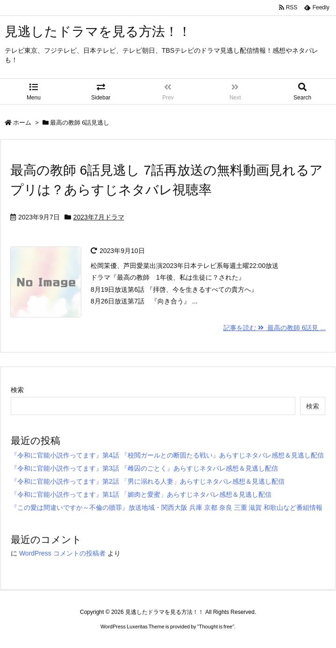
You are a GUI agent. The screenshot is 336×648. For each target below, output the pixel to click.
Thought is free (215, 626)
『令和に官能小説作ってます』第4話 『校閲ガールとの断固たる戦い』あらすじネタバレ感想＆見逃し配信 (167, 455)
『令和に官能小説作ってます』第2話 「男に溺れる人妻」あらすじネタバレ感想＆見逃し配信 (148, 481)
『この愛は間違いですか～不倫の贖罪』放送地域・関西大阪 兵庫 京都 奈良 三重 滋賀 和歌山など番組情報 (166, 507)
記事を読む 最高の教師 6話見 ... (274, 327)
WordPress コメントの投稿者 (62, 553)
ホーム (22, 122)
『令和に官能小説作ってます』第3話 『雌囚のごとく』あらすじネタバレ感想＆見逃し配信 (144, 468)
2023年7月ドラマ (98, 217)
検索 (17, 390)
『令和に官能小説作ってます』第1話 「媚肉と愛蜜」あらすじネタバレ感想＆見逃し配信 (141, 494)
